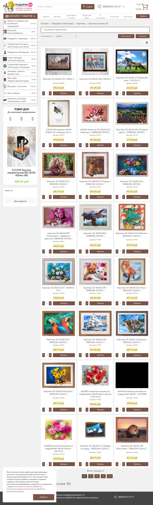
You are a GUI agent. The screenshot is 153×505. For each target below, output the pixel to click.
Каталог (52, 16)
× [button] (54, 469)
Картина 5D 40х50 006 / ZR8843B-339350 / (95, 234)
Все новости (20, 204)
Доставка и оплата (64, 16)
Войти (141, 16)
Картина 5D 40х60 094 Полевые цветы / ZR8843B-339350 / (132, 131)
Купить (63, 93)
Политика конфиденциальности (68, 495)
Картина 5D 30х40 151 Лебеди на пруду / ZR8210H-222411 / (95, 447)
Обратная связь (80, 16)
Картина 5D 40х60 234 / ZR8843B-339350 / (132, 182)
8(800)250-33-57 (112, 6)
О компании (92, 16)
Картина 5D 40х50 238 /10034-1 (95, 79)
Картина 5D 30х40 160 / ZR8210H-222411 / (95, 341)
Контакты (113, 16)
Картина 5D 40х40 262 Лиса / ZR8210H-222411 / (132, 289)
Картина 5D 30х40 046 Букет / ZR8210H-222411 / (59, 392)
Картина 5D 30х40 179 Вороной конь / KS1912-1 (132, 79)
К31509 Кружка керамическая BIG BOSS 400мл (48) (22, 175)
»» (110, 476)
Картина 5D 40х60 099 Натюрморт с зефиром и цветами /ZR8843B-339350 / (58, 236)
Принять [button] (44, 497)
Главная (44, 16)
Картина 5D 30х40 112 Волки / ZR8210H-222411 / (132, 341)
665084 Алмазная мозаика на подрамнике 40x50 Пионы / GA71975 (58, 448)
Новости (9, 193)
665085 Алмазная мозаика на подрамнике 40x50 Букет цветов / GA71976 (95, 394)
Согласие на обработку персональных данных (75, 498)
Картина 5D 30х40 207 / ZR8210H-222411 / (58, 341)
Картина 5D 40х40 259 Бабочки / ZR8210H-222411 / (132, 234)
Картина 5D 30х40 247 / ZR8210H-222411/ (58, 182)
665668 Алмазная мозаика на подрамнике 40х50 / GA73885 (132, 392)
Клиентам (103, 16)
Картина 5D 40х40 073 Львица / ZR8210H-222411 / (95, 182)
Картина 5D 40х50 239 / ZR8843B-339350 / (95, 289)
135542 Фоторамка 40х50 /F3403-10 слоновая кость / (58, 131)
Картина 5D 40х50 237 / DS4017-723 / (58, 289)
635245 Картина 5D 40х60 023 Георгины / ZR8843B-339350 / (95, 131)
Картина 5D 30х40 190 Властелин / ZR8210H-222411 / (132, 447)
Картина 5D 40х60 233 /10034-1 (58, 79)
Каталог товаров (20, 16)
